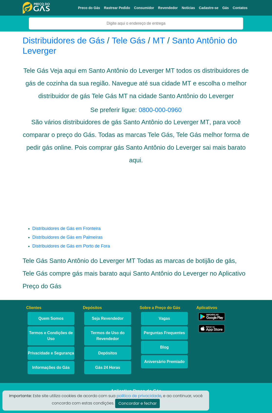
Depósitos (107, 353)
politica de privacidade (139, 396)
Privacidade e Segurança (51, 353)
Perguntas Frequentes (164, 333)
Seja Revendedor (107, 318)
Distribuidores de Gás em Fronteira (66, 228)
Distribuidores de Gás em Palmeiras (67, 237)
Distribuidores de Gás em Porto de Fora (71, 246)
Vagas (164, 318)
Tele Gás (128, 40)
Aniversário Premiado (164, 362)
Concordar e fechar (137, 403)
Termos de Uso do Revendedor (107, 336)
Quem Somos (50, 318)
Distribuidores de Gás (65, 40)
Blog (164, 347)
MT (159, 40)
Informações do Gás (51, 367)
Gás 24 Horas (107, 367)
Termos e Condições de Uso (51, 336)
